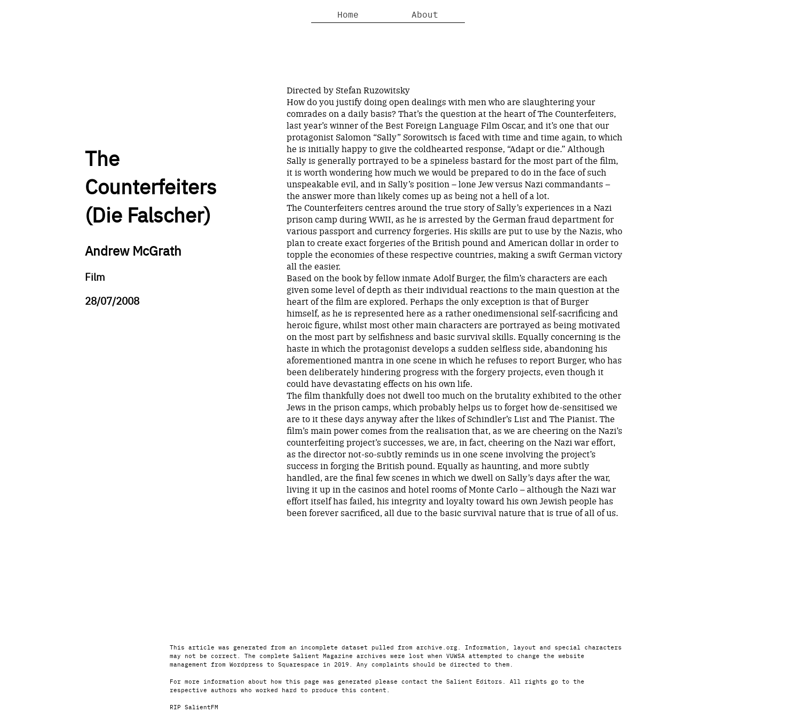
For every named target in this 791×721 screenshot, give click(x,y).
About (425, 14)
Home (348, 14)
